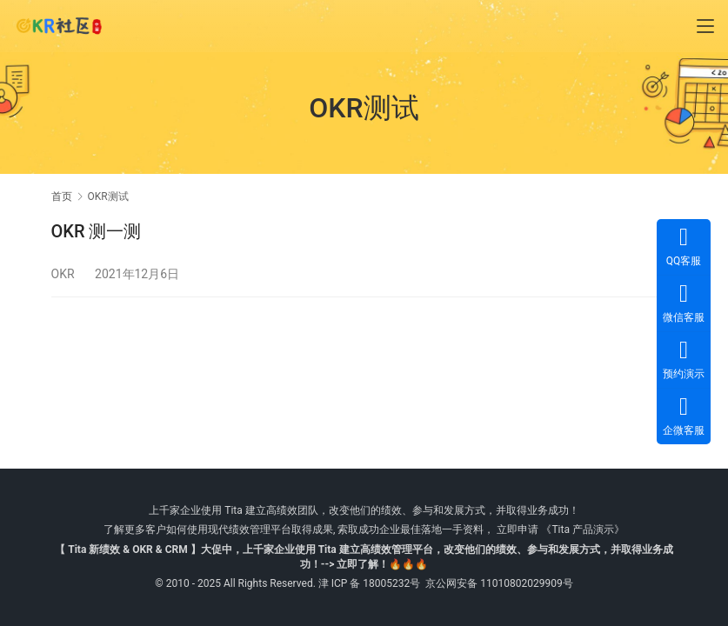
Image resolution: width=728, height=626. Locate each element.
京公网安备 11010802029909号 (498, 583)
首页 (61, 196)
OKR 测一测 (96, 231)
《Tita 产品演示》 (581, 529)
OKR (63, 274)
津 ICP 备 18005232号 (369, 583)
